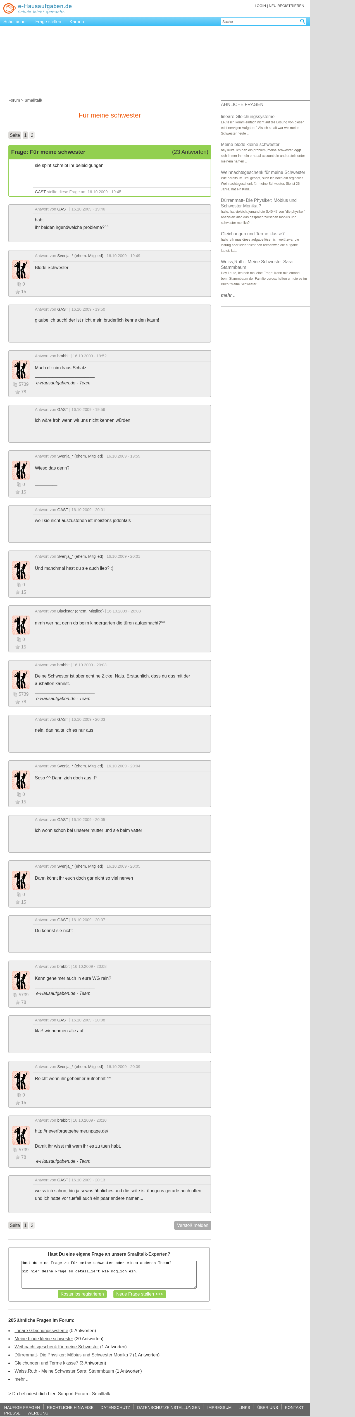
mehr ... (22, 1379)
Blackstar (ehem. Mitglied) (80, 611)
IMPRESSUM (219, 1407)
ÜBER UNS (267, 1407)
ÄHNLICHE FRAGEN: (243, 104)
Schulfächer (15, 21)
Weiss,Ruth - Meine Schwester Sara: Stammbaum (64, 1371)
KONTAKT (294, 1407)
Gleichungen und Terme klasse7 (46, 1363)
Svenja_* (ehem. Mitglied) (80, 255)
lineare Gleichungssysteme (41, 1330)
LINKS (244, 1407)
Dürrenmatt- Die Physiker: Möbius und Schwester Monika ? (73, 1355)
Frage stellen (48, 21)
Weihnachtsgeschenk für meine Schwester (57, 1346)
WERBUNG (37, 1413)
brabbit (63, 356)
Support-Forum (73, 1393)
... (229, 295)
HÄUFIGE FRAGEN (22, 1407)
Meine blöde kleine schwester (44, 1338)
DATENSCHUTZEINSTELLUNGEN (168, 1407)
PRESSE (12, 1413)
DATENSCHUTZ (115, 1407)
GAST (40, 192)
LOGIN (260, 6)
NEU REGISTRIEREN (286, 6)
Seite (15, 135)
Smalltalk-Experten (147, 1254)
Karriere (77, 21)
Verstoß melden (192, 1225)
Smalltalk (101, 1393)
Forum (14, 100)
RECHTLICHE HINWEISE (70, 1407)
